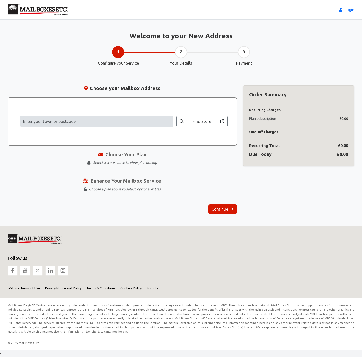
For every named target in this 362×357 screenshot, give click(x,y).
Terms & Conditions (100, 288)
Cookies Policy (131, 288)
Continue (223, 209)
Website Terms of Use (24, 288)
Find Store (202, 121)
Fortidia (152, 288)
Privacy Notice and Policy (63, 288)
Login (346, 9)
